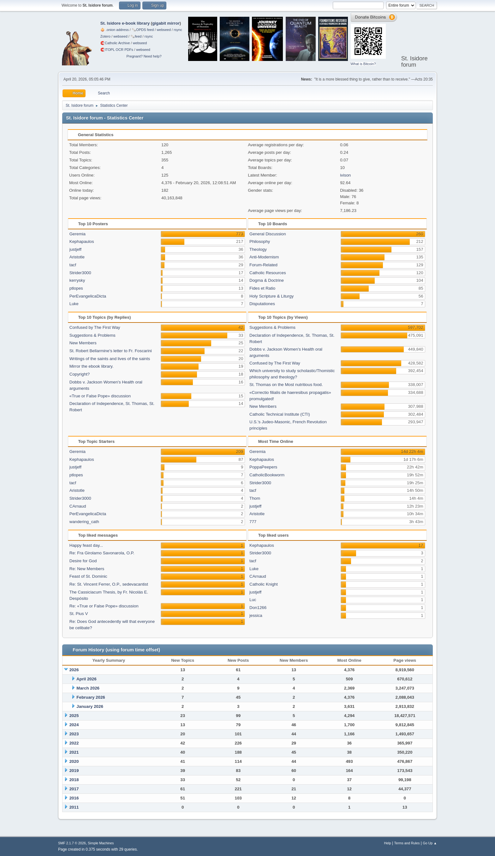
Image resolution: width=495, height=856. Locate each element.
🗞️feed (136, 36)
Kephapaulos (81, 241)
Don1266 (257, 607)
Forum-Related (263, 264)
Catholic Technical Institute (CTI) (279, 414)
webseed (163, 30)
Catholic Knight (263, 584)
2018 (74, 779)
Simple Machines (101, 843)
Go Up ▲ (430, 843)
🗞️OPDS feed (143, 30)
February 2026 (90, 697)
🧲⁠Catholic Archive (115, 43)
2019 (74, 770)
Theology (258, 249)
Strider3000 (80, 272)
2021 (74, 752)
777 (252, 521)
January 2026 (89, 706)
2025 (74, 715)
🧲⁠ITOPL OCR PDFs (116, 49)
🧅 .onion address (114, 30)
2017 (74, 789)
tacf (72, 264)
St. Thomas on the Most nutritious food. (286, 384)
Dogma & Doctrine (266, 280)
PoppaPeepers (263, 467)
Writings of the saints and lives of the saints (109, 358)
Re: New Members (86, 568)
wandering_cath (84, 521)
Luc (252, 599)
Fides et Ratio (262, 288)
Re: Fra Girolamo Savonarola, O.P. (101, 553)
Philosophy (259, 241)
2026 (74, 669)
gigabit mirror (166, 23)
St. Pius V (78, 613)
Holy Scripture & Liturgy (271, 296)
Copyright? (79, 374)
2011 (74, 807)
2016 (74, 798)
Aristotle (77, 257)
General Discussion (267, 234)
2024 (74, 724)
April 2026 (86, 679)
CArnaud (77, 506)
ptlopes (76, 288)
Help (387, 843)
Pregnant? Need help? (143, 56)
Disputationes (262, 303)
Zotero (105, 36)
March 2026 (87, 688)
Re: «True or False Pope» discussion (104, 606)
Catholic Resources (267, 272)
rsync (178, 30)
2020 (74, 761)
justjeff (75, 249)
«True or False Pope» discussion (100, 396)
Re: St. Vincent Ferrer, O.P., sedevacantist (108, 584)
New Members (83, 343)
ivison (345, 175)
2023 (74, 734)
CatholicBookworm (266, 475)
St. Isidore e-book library (125, 23)
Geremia (77, 234)
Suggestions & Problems (92, 335)
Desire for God (83, 560)
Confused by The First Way (94, 327)
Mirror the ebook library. (91, 366)
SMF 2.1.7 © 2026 (72, 843)
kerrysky (77, 280)
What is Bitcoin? (363, 64)
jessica (255, 615)
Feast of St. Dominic (88, 576)
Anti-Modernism (264, 257)
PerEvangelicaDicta (87, 296)
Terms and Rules (407, 843)
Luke (74, 303)
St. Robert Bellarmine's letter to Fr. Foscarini (110, 350)
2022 (74, 743)
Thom (254, 498)
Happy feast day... (86, 545)
